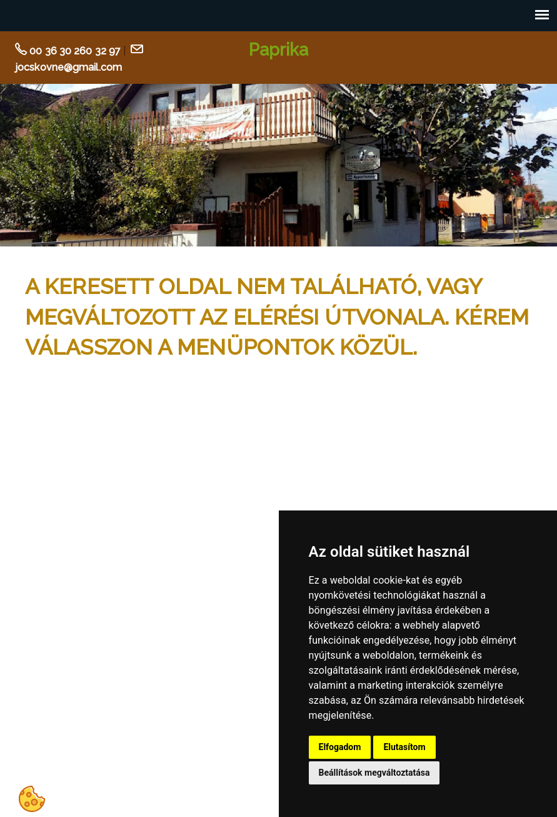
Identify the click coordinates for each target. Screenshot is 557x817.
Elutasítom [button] (404, 747)
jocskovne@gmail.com (68, 67)
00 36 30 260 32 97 (75, 51)
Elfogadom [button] (340, 747)
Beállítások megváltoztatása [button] (374, 773)
